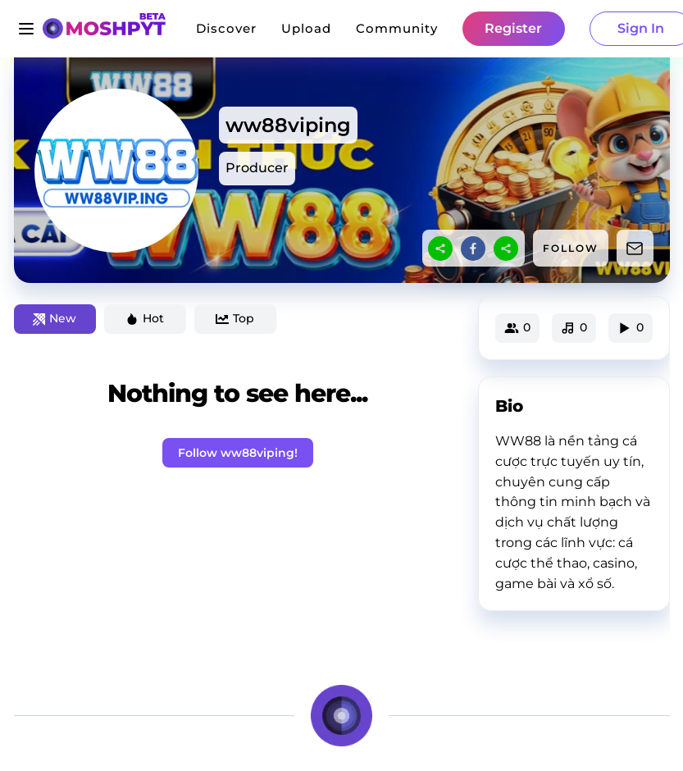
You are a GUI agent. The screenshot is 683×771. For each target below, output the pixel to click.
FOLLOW (571, 248)
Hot (144, 318)
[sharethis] (440, 248)
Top (235, 318)
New (54, 318)
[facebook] (473, 248)
